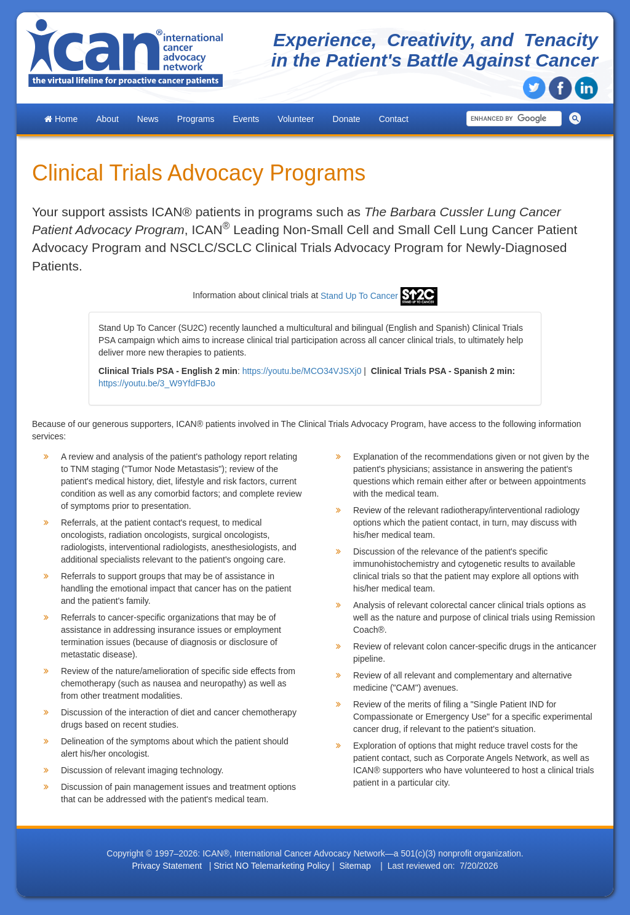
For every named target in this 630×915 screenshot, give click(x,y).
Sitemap (354, 866)
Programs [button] (196, 119)
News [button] (148, 119)
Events (246, 119)
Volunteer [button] (295, 119)
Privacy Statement (167, 866)
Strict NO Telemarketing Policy (271, 866)
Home (61, 119)
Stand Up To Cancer (379, 296)
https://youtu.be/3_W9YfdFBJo (156, 383)
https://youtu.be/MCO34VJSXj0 (302, 371)
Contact (394, 119)
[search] (512, 119)
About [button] (107, 119)
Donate (347, 119)
